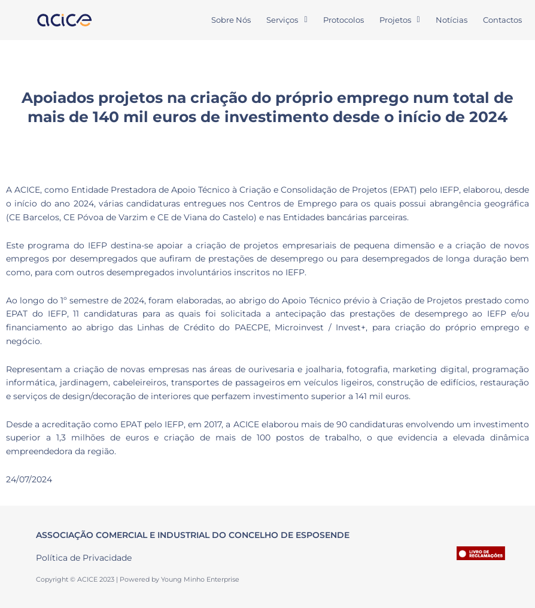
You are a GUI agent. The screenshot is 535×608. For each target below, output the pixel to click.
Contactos (502, 20)
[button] (287, 20)
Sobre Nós (231, 20)
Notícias (451, 20)
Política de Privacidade (84, 557)
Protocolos (343, 20)
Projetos (399, 20)
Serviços (286, 20)
